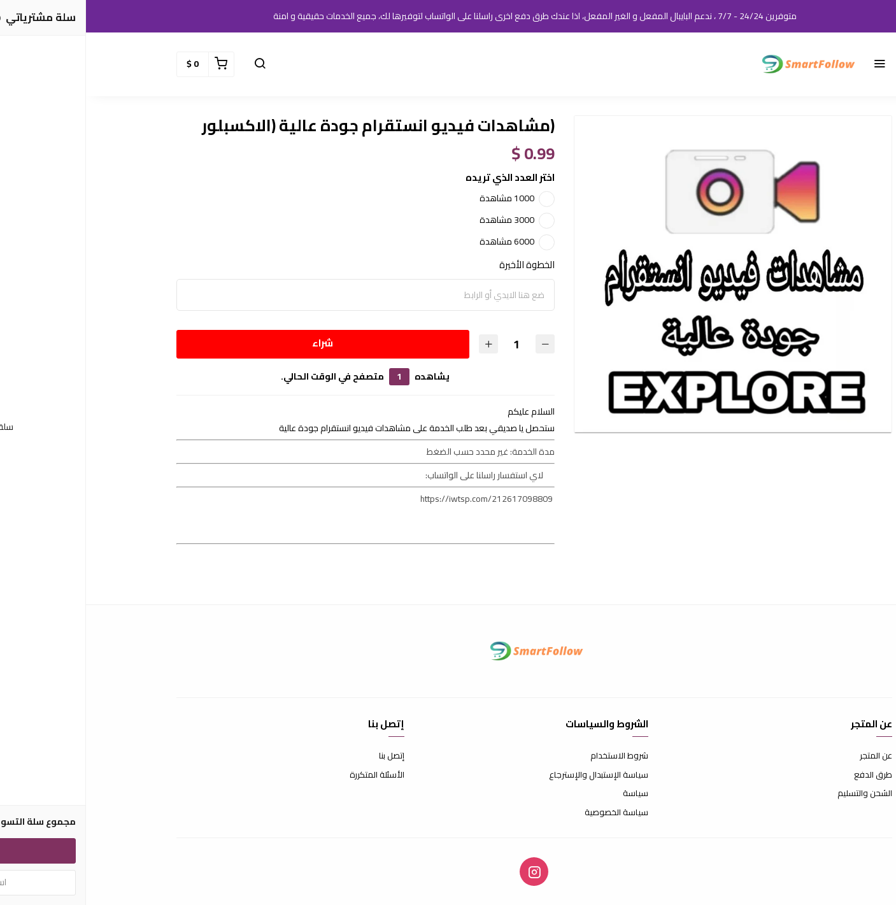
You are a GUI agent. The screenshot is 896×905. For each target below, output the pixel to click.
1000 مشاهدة (421, 198)
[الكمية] (430, 344)
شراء (236, 343)
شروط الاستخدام (533, 756)
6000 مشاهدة (421, 241)
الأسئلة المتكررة (291, 775)
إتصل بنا (305, 756)
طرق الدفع (787, 775)
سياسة (549, 793)
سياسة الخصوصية (530, 812)
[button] (793, 64)
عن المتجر (790, 756)
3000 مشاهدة (421, 220)
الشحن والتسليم (778, 793)
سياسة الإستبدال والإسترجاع (512, 775)
